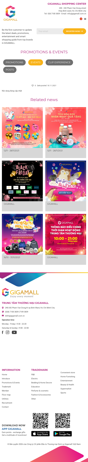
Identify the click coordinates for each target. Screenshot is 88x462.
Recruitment (7, 403)
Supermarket (66, 389)
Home (4, 374)
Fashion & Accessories (41, 395)
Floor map (6, 395)
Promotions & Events (44, 52)
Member (5, 391)
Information (11, 370)
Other (33, 399)
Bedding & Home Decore (41, 383)
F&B (33, 374)
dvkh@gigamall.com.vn (15, 316)
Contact (5, 407)
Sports (63, 393)
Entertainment (66, 381)
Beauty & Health (67, 385)
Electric (34, 378)
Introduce (6, 378)
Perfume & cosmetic (39, 391)
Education (35, 387)
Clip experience (59, 62)
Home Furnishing (68, 376)
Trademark (6, 387)
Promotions (14, 62)
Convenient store (68, 372)
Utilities (5, 399)
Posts (10, 69)
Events (36, 62)
